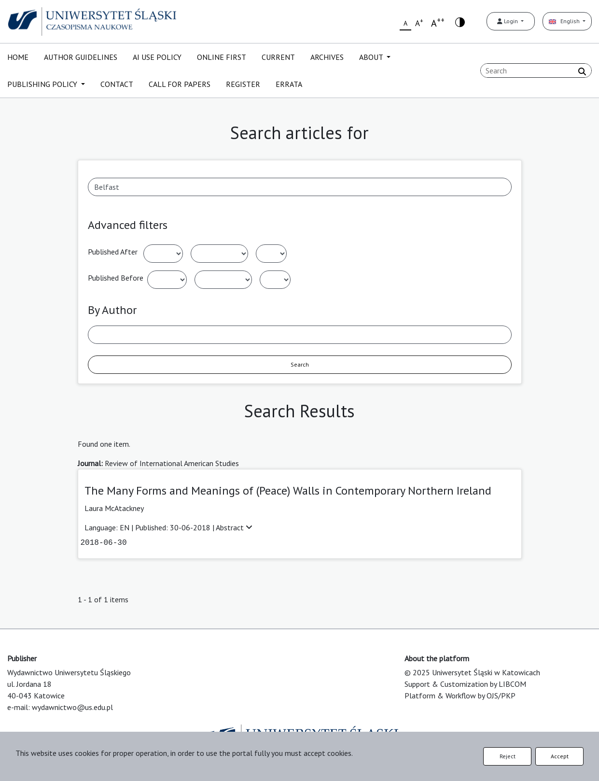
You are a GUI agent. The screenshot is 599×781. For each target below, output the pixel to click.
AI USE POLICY (157, 57)
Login (508, 21)
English (565, 21)
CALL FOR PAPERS (179, 84)
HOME (17, 57)
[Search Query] (536, 70)
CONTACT (116, 84)
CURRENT (278, 57)
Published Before (115, 278)
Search (300, 364)
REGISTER (243, 84)
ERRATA (289, 84)
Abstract (234, 527)
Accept (560, 756)
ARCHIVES (327, 57)
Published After (113, 251)
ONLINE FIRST (221, 57)
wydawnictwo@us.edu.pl (72, 707)
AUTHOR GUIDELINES (80, 57)
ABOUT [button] (372, 57)
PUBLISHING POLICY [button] (43, 84)
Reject (507, 756)
